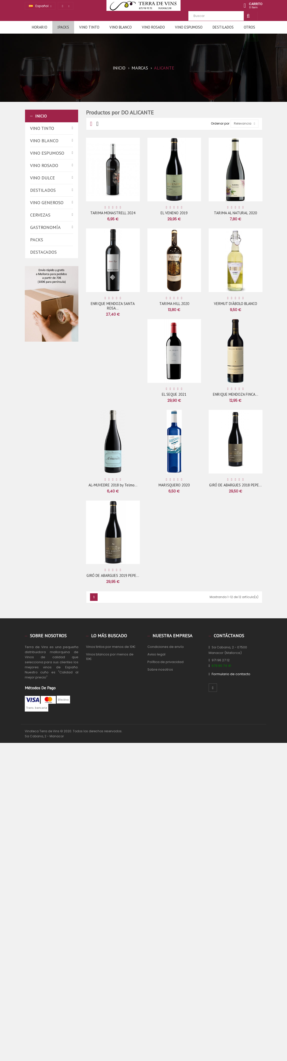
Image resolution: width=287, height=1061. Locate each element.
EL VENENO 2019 (174, 212)
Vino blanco (44, 141)
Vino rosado (44, 165)
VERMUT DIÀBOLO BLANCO (235, 303)
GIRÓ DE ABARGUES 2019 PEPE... (112, 575)
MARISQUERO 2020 (174, 485)
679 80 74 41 (221, 665)
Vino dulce (42, 178)
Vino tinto (42, 128)
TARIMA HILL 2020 (174, 303)
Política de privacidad (165, 661)
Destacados (43, 252)
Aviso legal (156, 654)
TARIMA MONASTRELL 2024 (112, 212)
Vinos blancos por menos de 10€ (110, 656)
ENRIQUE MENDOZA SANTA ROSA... (113, 306)
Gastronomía (45, 227)
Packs (36, 240)
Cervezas (40, 215)
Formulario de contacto (231, 674)
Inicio (41, 116)
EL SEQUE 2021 (174, 394)
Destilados (43, 190)
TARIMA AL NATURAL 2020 (235, 212)
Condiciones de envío (165, 646)
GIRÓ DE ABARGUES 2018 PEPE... (235, 485)
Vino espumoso (47, 153)
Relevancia (244, 123)
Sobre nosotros (160, 669)
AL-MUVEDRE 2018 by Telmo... (113, 485)
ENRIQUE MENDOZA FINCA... (235, 394)
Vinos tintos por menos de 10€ (111, 646)
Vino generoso (46, 202)
